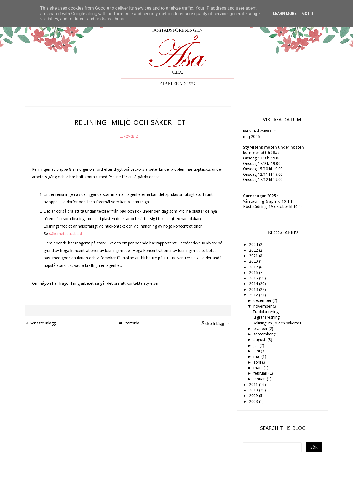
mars (258, 367)
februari (260, 373)
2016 (254, 272)
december (262, 300)
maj (257, 356)
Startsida (129, 323)
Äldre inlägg (215, 323)
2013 (254, 289)
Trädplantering (266, 311)
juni (257, 350)
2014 (254, 283)
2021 (254, 255)
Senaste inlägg (41, 323)
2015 (254, 278)
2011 (254, 384)
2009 (254, 395)
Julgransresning (266, 317)
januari (260, 378)
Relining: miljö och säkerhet (277, 323)
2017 (254, 267)
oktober (261, 328)
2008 (254, 401)
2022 (254, 250)
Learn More (284, 13)
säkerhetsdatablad (65, 233)
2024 (254, 244)
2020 (254, 261)
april (257, 362)
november (263, 306)
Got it (308, 13)
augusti (260, 339)
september (263, 334)
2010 (254, 390)
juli (256, 345)
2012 (254, 294)
